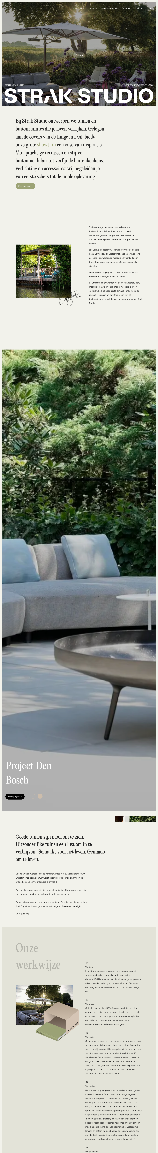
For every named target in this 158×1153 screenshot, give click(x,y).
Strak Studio (92, 8)
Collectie (138, 8)
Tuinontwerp (78, 8)
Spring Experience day (110, 8)
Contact (149, 8)
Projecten (127, 8)
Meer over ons (22, 913)
